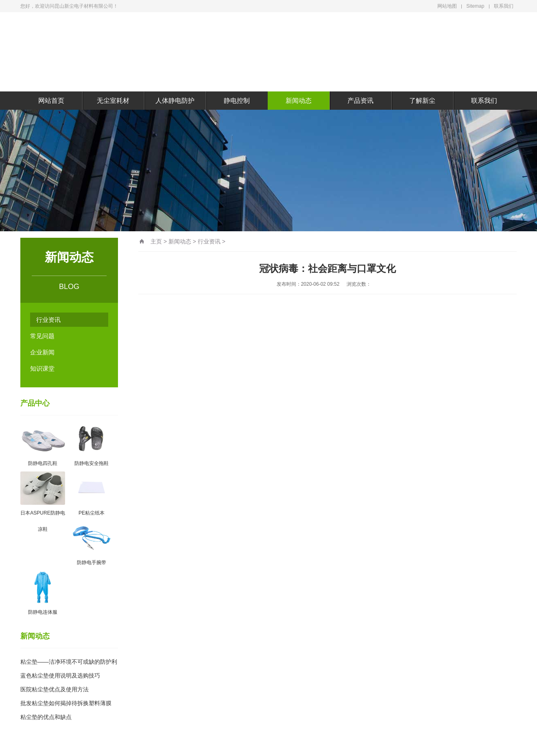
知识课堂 (42, 368)
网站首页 (51, 100)
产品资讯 (360, 100)
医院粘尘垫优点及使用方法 (54, 689)
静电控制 (237, 100)
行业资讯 (48, 319)
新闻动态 (299, 100)
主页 (156, 241)
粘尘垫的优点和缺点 (46, 717)
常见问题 (42, 335)
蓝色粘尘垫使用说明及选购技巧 (60, 675)
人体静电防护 (174, 100)
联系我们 (503, 6)
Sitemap (475, 6)
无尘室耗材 (113, 100)
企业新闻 (42, 352)
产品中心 (35, 403)
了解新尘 (422, 100)
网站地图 (447, 6)
